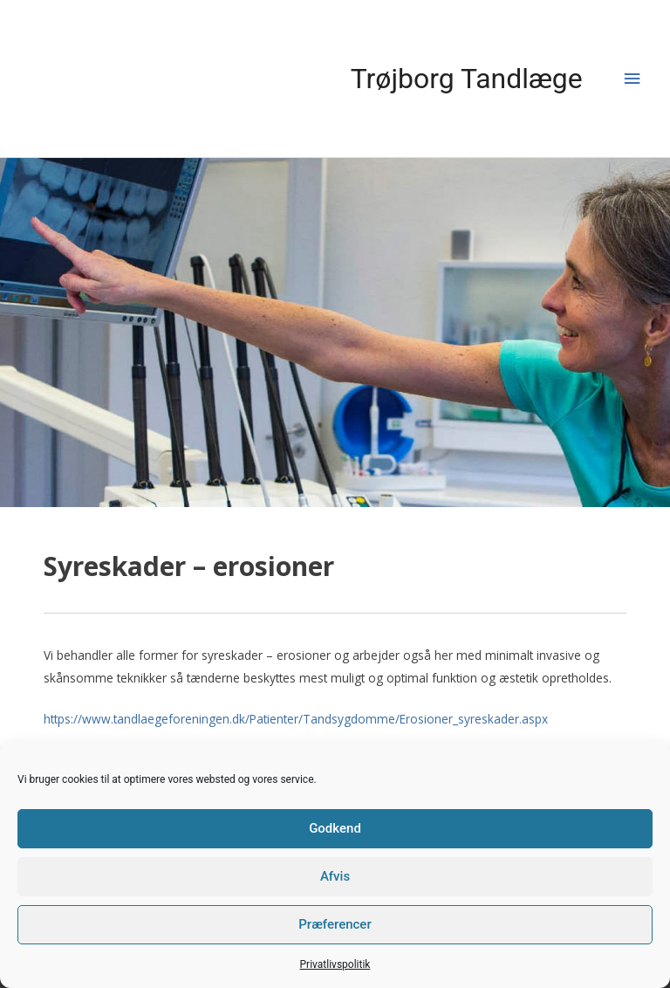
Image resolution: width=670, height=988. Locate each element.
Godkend (335, 828)
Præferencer (334, 924)
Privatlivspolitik (335, 964)
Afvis (335, 876)
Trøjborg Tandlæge (467, 78)
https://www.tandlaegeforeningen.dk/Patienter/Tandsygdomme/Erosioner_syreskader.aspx (296, 718)
